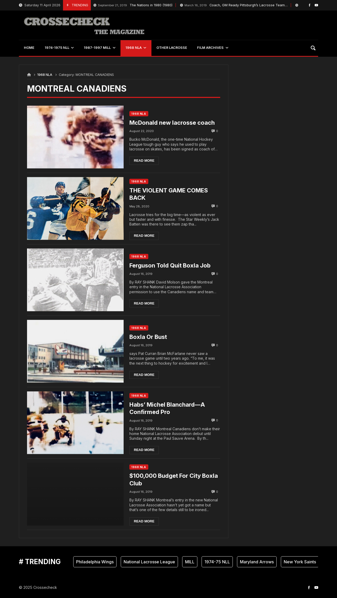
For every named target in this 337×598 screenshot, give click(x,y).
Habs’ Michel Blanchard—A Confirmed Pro (167, 408)
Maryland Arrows (257, 561)
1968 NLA (44, 75)
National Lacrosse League (149, 561)
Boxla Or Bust (148, 336)
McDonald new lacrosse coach (172, 122)
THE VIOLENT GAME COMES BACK (168, 194)
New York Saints (300, 561)
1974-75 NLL (217, 561)
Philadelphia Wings (95, 561)
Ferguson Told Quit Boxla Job (169, 265)
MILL (189, 561)
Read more (144, 160)
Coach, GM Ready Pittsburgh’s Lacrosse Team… (234, 5)
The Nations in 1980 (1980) (132, 5)
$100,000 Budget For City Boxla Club (173, 479)
